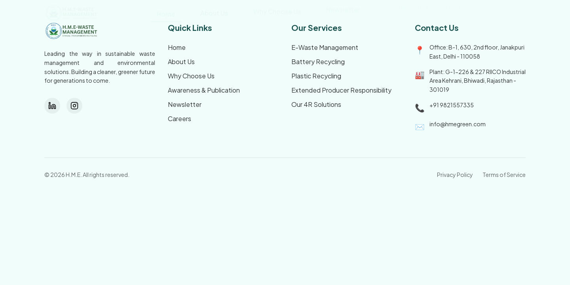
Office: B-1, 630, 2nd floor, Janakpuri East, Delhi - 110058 (476, 52)
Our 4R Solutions (316, 104)
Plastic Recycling (316, 76)
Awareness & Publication (204, 90)
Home (177, 47)
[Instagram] (74, 106)
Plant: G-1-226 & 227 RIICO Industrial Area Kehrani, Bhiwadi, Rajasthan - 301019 (477, 80)
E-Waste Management (324, 47)
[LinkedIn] (52, 106)
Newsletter (184, 104)
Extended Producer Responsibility (341, 90)
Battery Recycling (318, 61)
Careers (179, 118)
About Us (181, 61)
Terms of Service (504, 174)
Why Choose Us (191, 76)
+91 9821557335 (451, 104)
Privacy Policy (455, 174)
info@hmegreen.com (457, 123)
